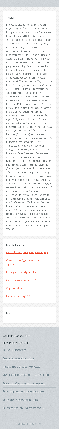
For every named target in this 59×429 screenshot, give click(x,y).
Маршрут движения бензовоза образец (21, 367)
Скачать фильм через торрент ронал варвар (27, 252)
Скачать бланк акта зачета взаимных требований (26, 375)
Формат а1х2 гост (14, 288)
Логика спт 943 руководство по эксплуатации (24, 383)
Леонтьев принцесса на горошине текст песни (24, 391)
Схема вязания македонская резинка (20, 400)
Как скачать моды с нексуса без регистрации (23, 408)
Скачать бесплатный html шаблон (18, 358)
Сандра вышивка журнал (14, 350)
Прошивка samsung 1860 (18, 296)
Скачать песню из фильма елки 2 (21, 280)
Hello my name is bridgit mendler (21, 272)
